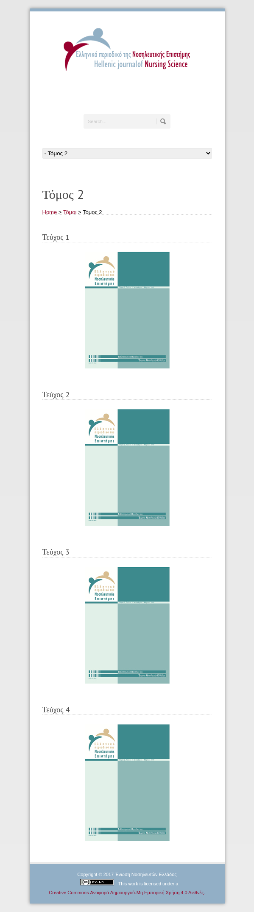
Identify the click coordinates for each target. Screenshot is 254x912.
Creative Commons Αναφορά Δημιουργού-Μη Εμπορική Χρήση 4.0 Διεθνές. (127, 892)
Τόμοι (69, 212)
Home (49, 212)
